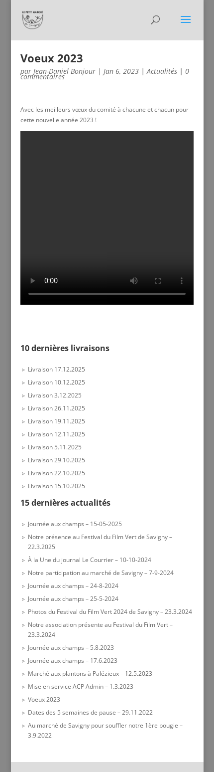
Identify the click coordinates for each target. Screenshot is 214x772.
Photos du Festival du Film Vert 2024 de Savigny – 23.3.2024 (110, 611)
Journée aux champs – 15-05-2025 (75, 524)
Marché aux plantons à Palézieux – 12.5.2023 (90, 673)
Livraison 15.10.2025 (56, 486)
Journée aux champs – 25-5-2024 (73, 598)
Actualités (162, 71)
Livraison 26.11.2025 (56, 408)
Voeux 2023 (44, 699)
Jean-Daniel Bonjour (64, 71)
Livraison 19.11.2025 (56, 421)
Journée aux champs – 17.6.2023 (72, 660)
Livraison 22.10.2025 (56, 473)
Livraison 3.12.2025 (55, 395)
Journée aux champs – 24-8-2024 (73, 585)
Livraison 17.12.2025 (56, 369)
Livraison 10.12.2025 (56, 382)
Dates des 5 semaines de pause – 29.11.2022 (90, 712)
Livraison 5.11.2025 (55, 447)
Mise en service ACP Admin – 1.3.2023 (80, 686)
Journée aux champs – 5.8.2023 (71, 647)
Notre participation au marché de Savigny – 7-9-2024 (101, 573)
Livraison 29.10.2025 (56, 460)
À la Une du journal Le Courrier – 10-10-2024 (89, 560)
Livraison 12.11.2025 (56, 434)
